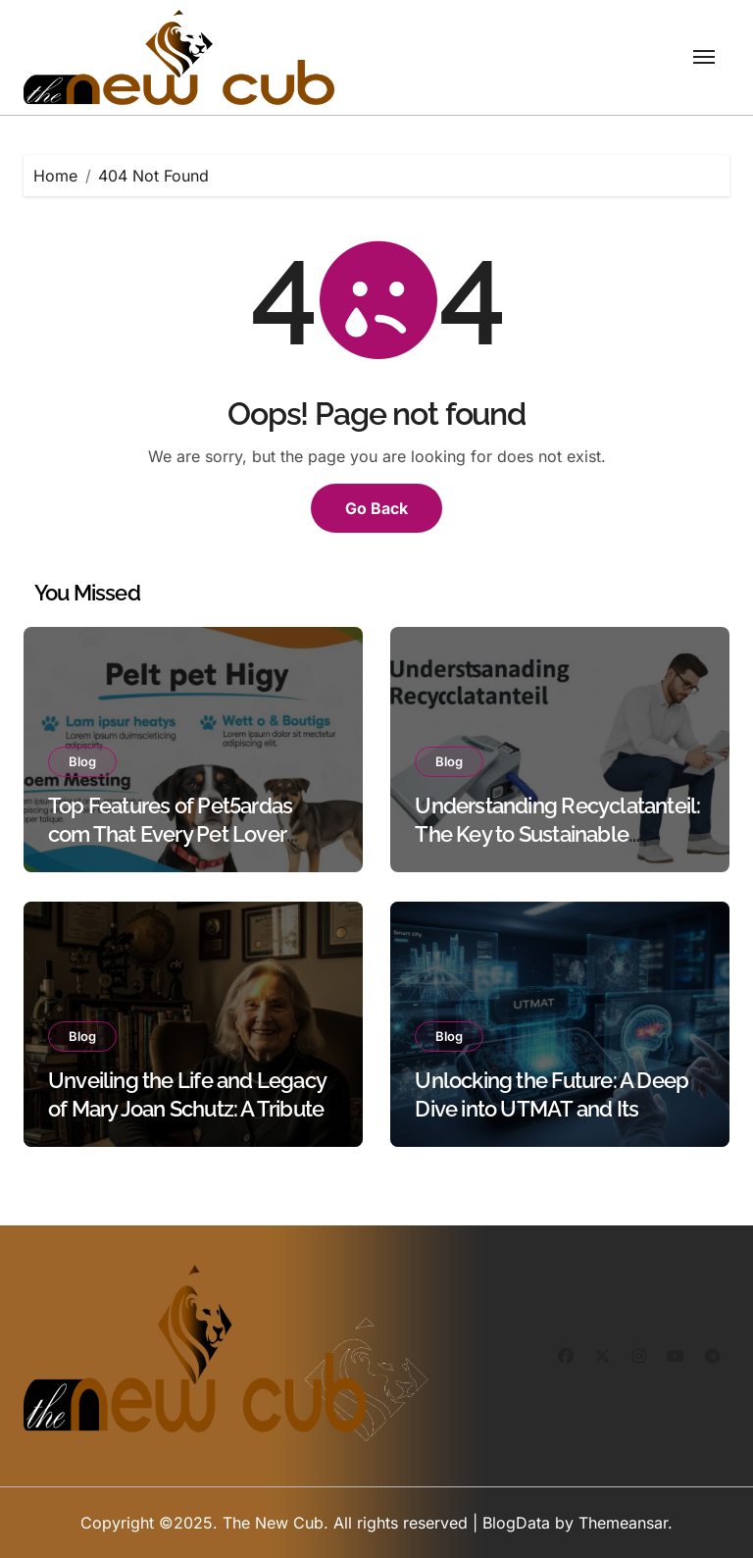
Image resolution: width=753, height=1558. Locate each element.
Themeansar (623, 1522)
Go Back (376, 508)
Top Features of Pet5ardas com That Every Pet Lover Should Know (170, 833)
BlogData (516, 1522)
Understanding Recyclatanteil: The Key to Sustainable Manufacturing (557, 833)
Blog (82, 761)
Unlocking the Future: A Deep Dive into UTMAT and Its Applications (551, 1108)
